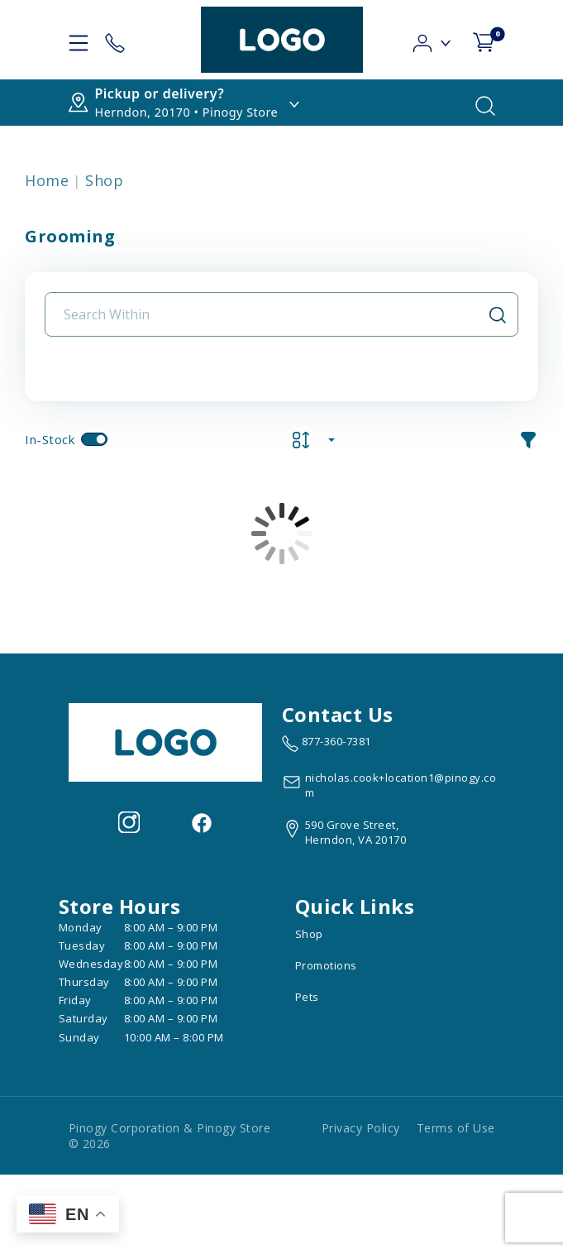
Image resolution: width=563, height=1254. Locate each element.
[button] (433, 38)
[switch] (94, 439)
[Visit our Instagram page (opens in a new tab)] (129, 820)
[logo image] (282, 39)
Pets (307, 996)
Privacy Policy (361, 1128)
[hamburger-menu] (78, 39)
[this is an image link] (165, 741)
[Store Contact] (115, 39)
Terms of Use (456, 1128)
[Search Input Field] (271, 314)
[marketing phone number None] (326, 744)
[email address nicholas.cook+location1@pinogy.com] (393, 785)
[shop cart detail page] (483, 39)
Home (47, 180)
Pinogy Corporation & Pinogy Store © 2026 (170, 1135)
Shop (104, 180)
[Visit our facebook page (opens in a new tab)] (201, 820)
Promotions (326, 965)
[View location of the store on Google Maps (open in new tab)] (344, 832)
